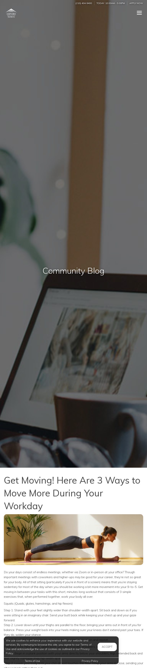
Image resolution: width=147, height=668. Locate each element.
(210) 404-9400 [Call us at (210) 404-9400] (83, 3)
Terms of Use (32, 660)
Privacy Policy (90, 660)
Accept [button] (107, 646)
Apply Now (136, 3)
